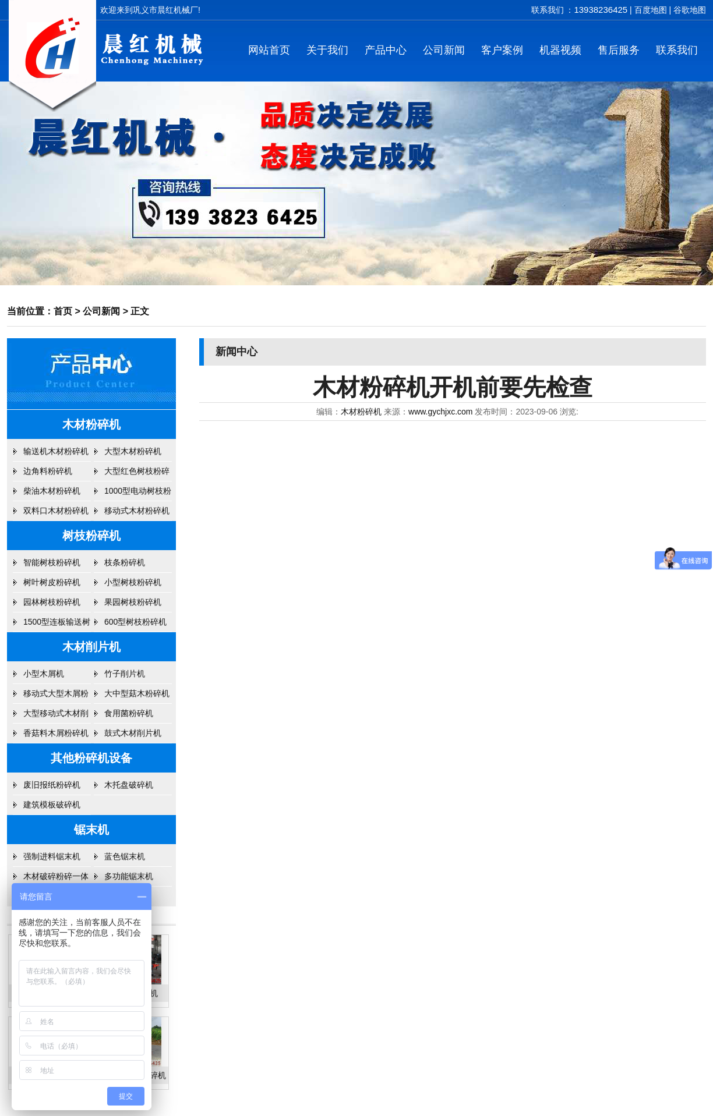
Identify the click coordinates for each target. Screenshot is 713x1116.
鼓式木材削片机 (132, 733)
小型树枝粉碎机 (132, 582)
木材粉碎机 (91, 424)
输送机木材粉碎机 (56, 451)
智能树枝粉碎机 (51, 562)
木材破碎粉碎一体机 (56, 879)
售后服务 (619, 50)
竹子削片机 (124, 673)
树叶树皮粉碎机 (51, 582)
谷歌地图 (689, 10)
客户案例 (502, 50)
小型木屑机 (43, 673)
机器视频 (560, 50)
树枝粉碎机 (91, 535)
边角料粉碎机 (47, 471)
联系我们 (677, 50)
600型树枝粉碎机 (135, 621)
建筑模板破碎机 (51, 804)
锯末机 (91, 829)
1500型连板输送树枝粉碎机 (56, 624)
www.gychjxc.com (440, 411)
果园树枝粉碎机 (132, 602)
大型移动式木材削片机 (56, 716)
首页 (63, 311)
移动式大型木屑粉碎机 (56, 696)
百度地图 (650, 10)
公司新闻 (444, 50)
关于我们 (327, 50)
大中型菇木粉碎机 (137, 693)
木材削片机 (91, 646)
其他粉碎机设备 (91, 758)
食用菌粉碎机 (128, 713)
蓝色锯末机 (124, 856)
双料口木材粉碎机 (56, 510)
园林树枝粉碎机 (51, 602)
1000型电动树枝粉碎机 (137, 493)
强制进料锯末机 (51, 856)
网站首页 (269, 50)
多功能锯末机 (128, 876)
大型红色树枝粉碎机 (137, 473)
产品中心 (386, 50)
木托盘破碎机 (128, 784)
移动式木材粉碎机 (137, 510)
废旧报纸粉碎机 (51, 784)
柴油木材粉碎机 (51, 490)
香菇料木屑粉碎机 (56, 733)
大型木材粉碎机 (132, 451)
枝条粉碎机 (124, 562)
